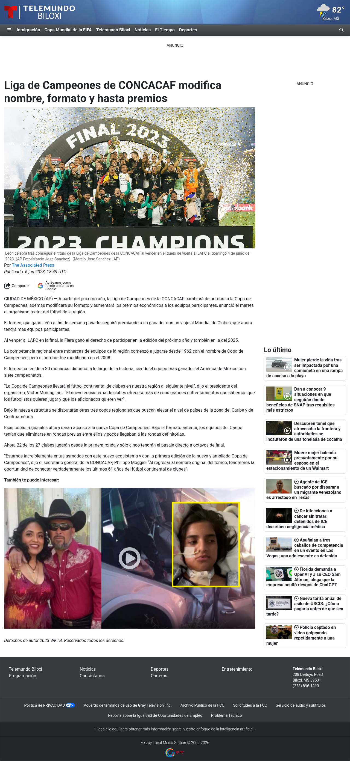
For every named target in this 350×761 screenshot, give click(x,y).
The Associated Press (33, 265)
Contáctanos (92, 675)
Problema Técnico (226, 715)
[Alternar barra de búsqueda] (341, 30)
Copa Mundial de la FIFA (68, 29)
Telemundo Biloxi (113, 29)
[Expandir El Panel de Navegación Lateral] (9, 30)
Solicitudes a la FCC (250, 705)
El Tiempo (164, 29)
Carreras (159, 675)
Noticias (143, 29)
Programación (22, 675)
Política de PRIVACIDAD (44, 705)
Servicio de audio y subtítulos (301, 705)
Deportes (188, 29)
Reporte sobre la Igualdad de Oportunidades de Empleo (155, 715)
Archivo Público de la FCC (202, 705)
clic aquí (112, 729)
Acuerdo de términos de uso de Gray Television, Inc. (127, 705)
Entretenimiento (237, 669)
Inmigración (28, 29)
